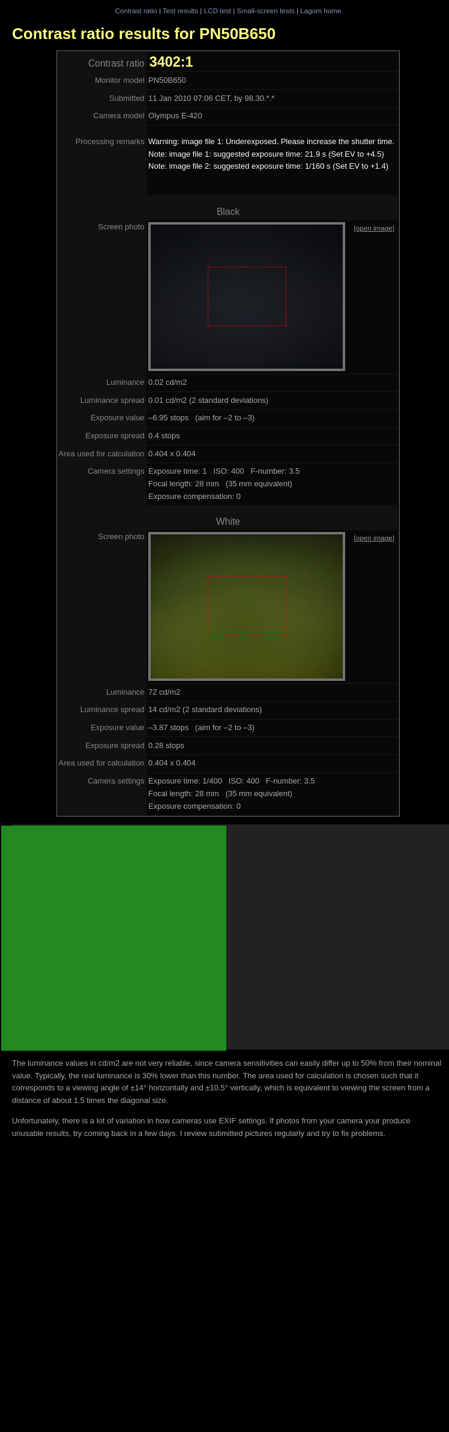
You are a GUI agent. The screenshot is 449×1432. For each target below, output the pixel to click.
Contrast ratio (136, 10)
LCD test (217, 10)
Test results (180, 10)
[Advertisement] (113, 938)
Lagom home (320, 10)
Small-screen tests (266, 10)
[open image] (374, 228)
